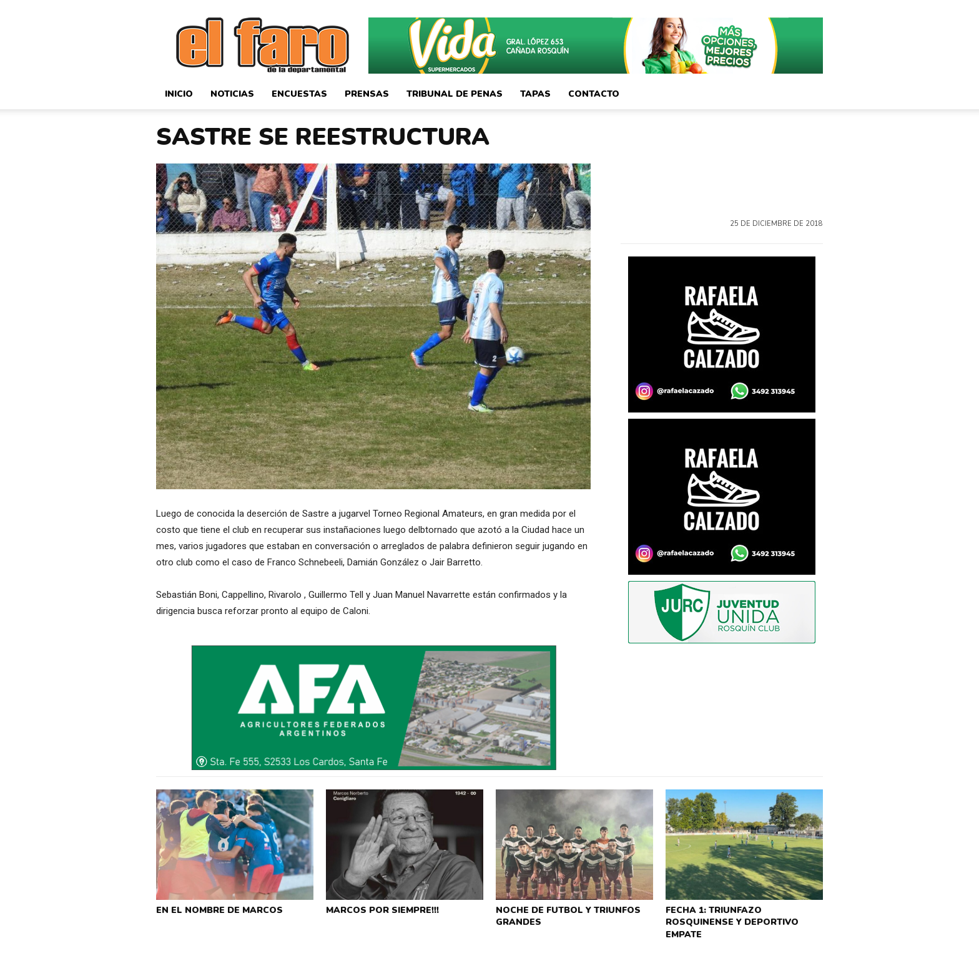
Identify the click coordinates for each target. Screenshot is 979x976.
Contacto (593, 94)
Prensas (367, 94)
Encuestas (299, 94)
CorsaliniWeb (800, 965)
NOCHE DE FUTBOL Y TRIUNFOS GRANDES (563, 913)
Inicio (179, 94)
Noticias (232, 94)
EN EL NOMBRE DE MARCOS (215, 908)
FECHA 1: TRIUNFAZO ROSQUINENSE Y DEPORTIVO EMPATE (743, 913)
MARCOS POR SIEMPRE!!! (380, 908)
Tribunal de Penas (454, 94)
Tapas (535, 94)
